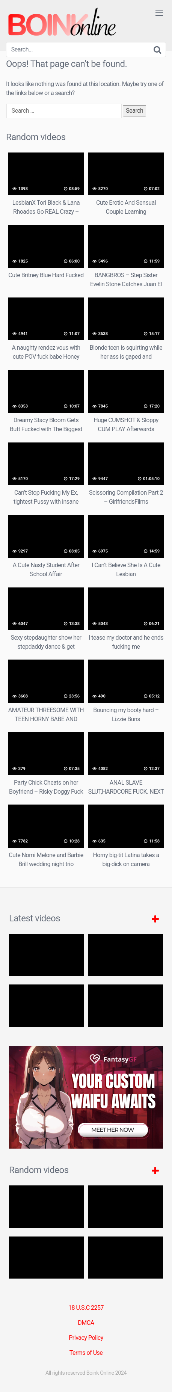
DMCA (86, 1322)
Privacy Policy (86, 1337)
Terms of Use (86, 1352)
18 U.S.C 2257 (86, 1307)
